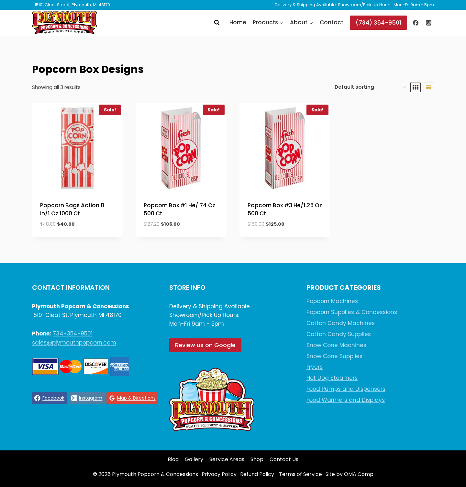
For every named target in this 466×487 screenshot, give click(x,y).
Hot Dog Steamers (332, 378)
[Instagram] (428, 22)
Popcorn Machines (332, 301)
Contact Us (284, 459)
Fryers (314, 367)
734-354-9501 (73, 333)
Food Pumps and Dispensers (345, 389)
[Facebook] (415, 22)
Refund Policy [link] (257, 474)
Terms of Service (300, 474)
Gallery (194, 459)
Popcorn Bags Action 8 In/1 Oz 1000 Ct (72, 209)
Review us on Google (205, 345)
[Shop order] (370, 87)
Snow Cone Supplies (334, 356)
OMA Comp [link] (358, 474)
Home (237, 22)
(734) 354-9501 (378, 22)
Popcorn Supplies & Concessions (351, 312)
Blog (173, 459)
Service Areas (226, 459)
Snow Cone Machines (336, 345)
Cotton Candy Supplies (338, 334)
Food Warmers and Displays (345, 400)
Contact (331, 22)
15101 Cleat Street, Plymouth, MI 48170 (72, 5)
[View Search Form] (217, 22)
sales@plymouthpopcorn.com (74, 342)
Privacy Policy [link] (219, 474)
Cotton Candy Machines (340, 323)
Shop (256, 459)
